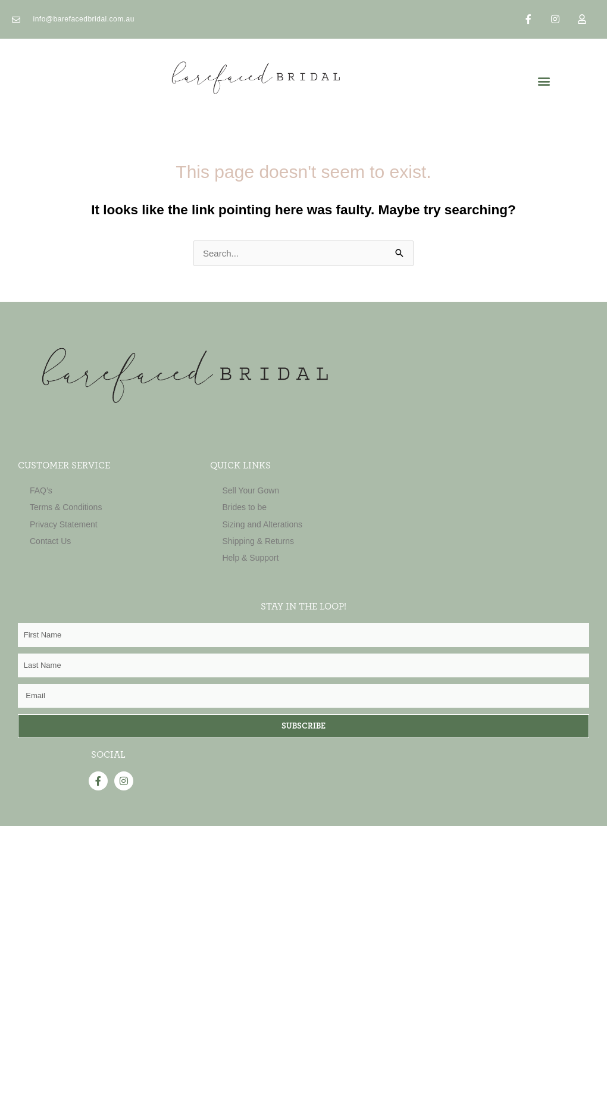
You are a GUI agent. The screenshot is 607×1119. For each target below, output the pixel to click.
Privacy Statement (64, 524)
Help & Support (250, 557)
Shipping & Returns (258, 541)
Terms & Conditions (66, 507)
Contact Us (50, 541)
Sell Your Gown (250, 490)
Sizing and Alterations (262, 524)
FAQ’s (41, 490)
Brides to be (244, 507)
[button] (543, 81)
